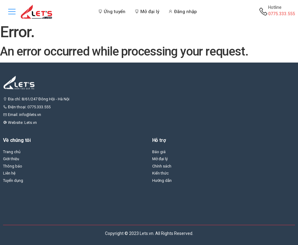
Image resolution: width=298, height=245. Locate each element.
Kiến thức (160, 173)
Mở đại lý (160, 159)
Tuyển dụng (13, 180)
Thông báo (12, 166)
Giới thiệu (11, 159)
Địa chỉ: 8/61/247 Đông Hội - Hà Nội (36, 99)
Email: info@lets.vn (22, 114)
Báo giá (159, 152)
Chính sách (161, 166)
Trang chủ (11, 152)
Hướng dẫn (162, 180)
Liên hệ (9, 173)
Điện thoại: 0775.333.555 (27, 107)
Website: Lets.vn (20, 122)
